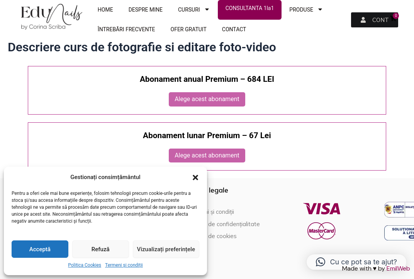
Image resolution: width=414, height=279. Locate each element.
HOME (105, 10)
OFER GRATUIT (189, 29)
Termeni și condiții (124, 265)
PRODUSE (306, 10)
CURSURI (194, 10)
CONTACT (234, 29)
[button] (195, 177)
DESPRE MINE (146, 10)
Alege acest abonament (207, 99)
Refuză (101, 249)
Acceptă (40, 249)
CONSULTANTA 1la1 (250, 8)
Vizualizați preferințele (166, 249)
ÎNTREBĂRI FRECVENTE (126, 29)
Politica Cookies (84, 265)
